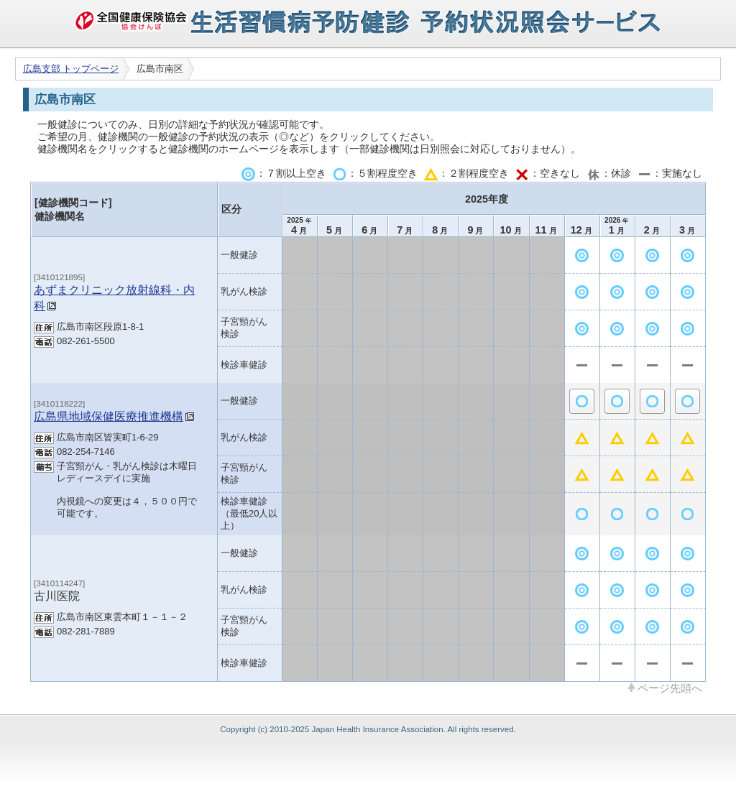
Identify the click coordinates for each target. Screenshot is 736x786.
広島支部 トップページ (71, 68)
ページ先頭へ (670, 688)
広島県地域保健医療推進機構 (108, 416)
